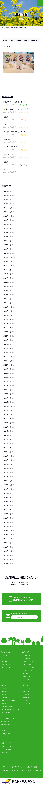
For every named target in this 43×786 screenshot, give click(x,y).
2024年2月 (8, 299)
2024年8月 (8, 274)
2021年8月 (8, 423)
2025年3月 (8, 245)
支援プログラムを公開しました (14, 102)
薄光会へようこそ (17, 767)
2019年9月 (8, 493)
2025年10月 (9, 216)
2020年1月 (8, 476)
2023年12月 (9, 307)
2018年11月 (8, 534)
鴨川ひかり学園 (7, 743)
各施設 (13, 584)
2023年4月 (8, 340)
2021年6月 (8, 431)
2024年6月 (8, 282)
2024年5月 (8, 286)
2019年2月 (8, 522)
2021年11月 (9, 410)
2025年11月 (9, 212)
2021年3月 (8, 443)
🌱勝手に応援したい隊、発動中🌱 (15, 109)
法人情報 (5, 770)
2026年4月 (8, 191)
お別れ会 (6, 139)
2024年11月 (9, 261)
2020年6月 (8, 468)
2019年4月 (8, 514)
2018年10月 (8, 539)
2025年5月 (8, 237)
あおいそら (6, 752)
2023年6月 (8, 332)
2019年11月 (8, 485)
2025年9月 (8, 220)
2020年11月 (9, 460)
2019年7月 (8, 501)
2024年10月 (8, 266)
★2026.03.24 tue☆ (10, 154)
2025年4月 (8, 241)
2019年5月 (8, 510)
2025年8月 (8, 224)
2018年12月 (8, 530)
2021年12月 (9, 406)
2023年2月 (8, 348)
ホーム (5, 767)
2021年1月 (8, 452)
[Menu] (40, 3)
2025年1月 (8, 253)
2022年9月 (8, 369)
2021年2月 (8, 448)
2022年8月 (8, 373)
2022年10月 (9, 365)
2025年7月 (8, 228)
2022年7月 (8, 377)
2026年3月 (8, 195)
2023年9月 (8, 319)
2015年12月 (8, 551)
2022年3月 (8, 394)
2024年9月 (8, 270)
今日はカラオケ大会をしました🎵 (15, 132)
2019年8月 (8, 497)
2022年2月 (8, 398)
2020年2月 (8, 472)
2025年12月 (9, 208)
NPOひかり (6, 734)
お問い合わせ (26, 770)
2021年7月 (8, 427)
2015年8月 (8, 555)
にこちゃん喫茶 (7, 749)
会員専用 (38, 770)
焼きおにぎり (8, 169)
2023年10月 (8, 315)
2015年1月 (8, 563)
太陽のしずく (6, 746)
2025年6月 (8, 232)
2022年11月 (8, 361)
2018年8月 (8, 547)
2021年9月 (8, 419)
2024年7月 (8, 278)
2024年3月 (8, 294)
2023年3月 (8, 344)
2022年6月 (8, 381)
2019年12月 (8, 481)
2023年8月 (8, 323)
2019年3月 (8, 518)
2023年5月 (8, 336)
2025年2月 (8, 249)
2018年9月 (8, 543)
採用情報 (15, 770)
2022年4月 (8, 390)
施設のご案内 (32, 767)
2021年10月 (8, 414)
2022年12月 (9, 357)
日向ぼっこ (7, 124)
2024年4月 (8, 290)
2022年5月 (8, 385)
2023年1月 (8, 352)
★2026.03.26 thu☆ (10, 147)
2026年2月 (8, 199)
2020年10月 (8, 464)
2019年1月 (8, 526)
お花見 (5, 117)
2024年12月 (9, 257)
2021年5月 (8, 435)
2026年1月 (8, 203)
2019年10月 (8, 489)
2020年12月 (9, 456)
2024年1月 (8, 303)
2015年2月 (8, 559)
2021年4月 (8, 439)
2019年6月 (8, 505)
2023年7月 (8, 328)
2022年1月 (8, 402)
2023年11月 (9, 311)
